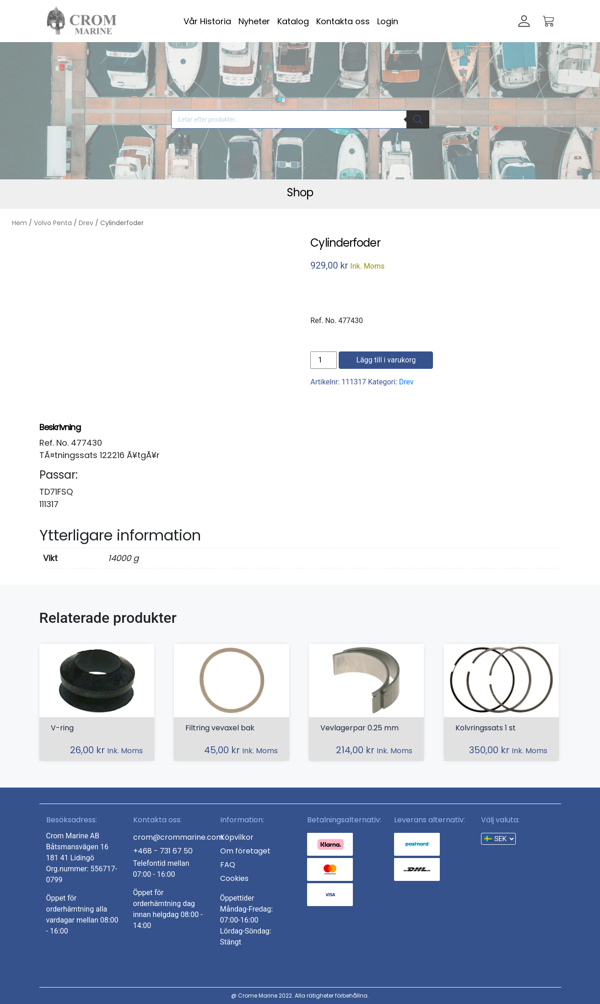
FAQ (227, 864)
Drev (86, 222)
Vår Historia (207, 21)
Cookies (234, 878)
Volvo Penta (53, 222)
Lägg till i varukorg (386, 360)
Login (387, 21)
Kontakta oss (343, 21)
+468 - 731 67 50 (163, 851)
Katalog (293, 21)
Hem (19, 222)
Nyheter (254, 21)
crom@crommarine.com (178, 837)
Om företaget (245, 851)
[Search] (417, 119)
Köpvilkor (237, 837)
